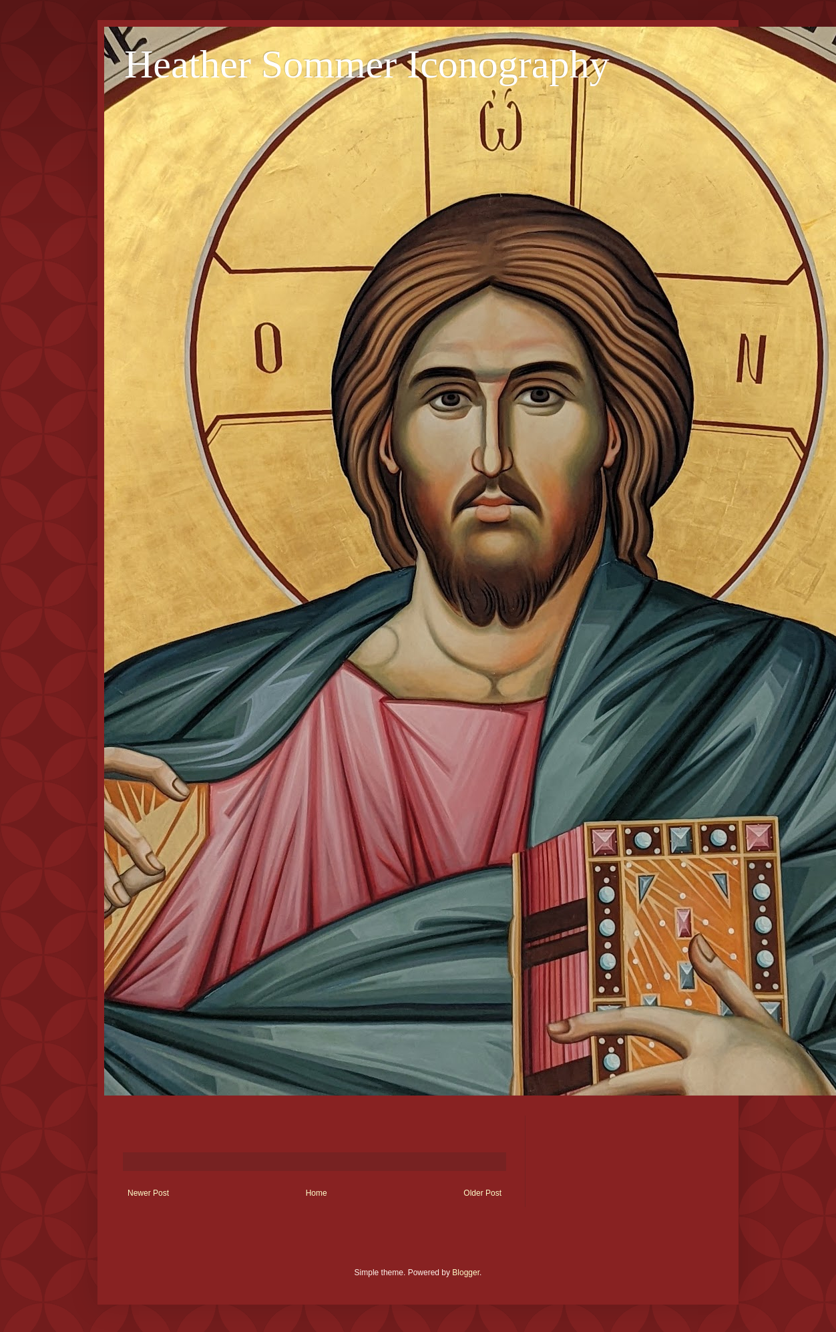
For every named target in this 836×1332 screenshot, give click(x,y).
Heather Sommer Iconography (366, 64)
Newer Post (148, 1193)
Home (316, 1193)
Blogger (465, 1272)
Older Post (482, 1193)
